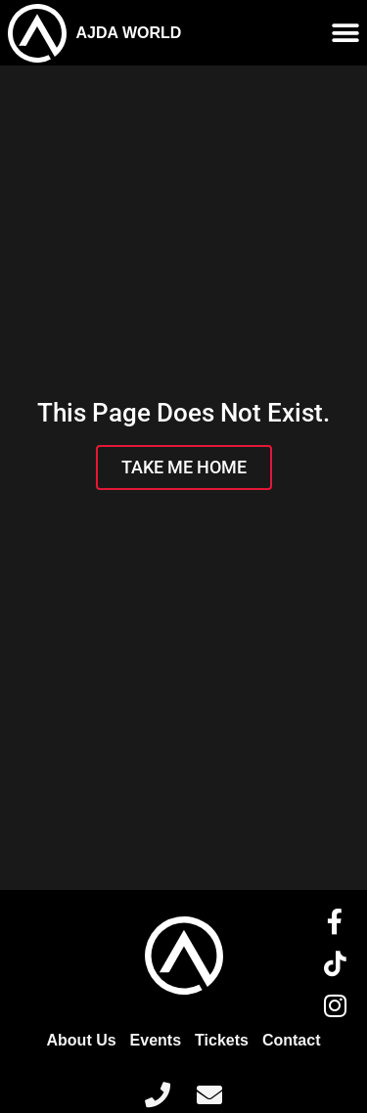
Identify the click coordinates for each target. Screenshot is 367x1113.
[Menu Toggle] (345, 33)
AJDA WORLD (129, 32)
